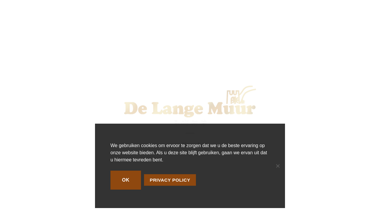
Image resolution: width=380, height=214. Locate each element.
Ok (125, 179)
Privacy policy (170, 179)
